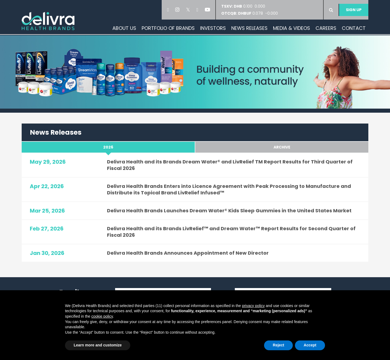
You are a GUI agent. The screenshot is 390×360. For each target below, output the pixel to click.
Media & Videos (291, 28)
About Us (124, 28)
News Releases (249, 28)
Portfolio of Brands (168, 28)
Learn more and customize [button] (98, 345)
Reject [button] (278, 345)
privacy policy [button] (253, 306)
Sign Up (354, 9)
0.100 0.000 (244, 6)
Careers (326, 28)
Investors (213, 28)
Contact (354, 28)
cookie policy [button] (102, 316)
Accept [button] (310, 345)
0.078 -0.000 (249, 13)
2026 (108, 147)
